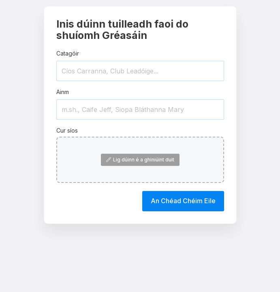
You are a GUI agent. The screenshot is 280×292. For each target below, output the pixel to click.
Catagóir (67, 53)
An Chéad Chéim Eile (183, 201)
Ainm (62, 91)
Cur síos (67, 130)
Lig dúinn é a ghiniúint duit (140, 160)
